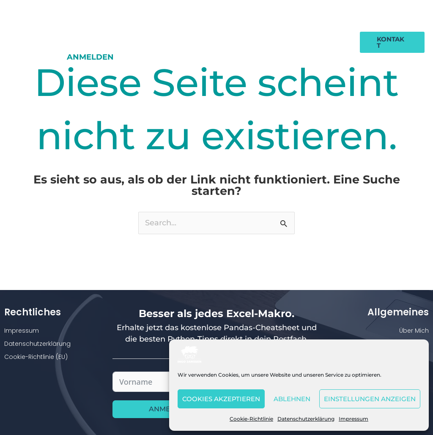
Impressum (353, 419)
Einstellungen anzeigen (370, 399)
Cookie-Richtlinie (251, 419)
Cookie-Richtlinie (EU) (36, 357)
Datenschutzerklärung (305, 419)
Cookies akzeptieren (221, 399)
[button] (392, 35)
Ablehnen (292, 399)
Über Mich (414, 331)
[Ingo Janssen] (189, 353)
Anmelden (327, 35)
